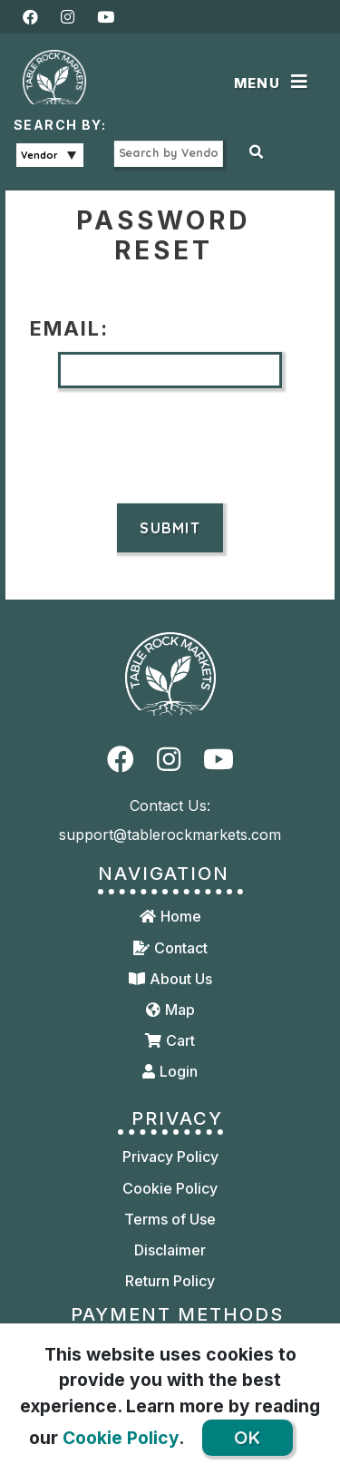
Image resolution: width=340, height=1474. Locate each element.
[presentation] (170, 445)
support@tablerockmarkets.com (170, 834)
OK (248, 1437)
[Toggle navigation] (273, 83)
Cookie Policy (121, 1438)
